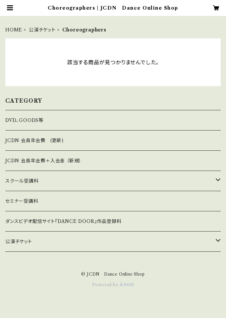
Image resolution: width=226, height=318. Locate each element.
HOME (13, 30)
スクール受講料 (22, 181)
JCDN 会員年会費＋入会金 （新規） (43, 161)
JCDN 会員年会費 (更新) (34, 140)
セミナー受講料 (21, 201)
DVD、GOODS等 (24, 120)
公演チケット (42, 30)
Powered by (113, 284)
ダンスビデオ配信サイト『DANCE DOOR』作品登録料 (63, 221)
